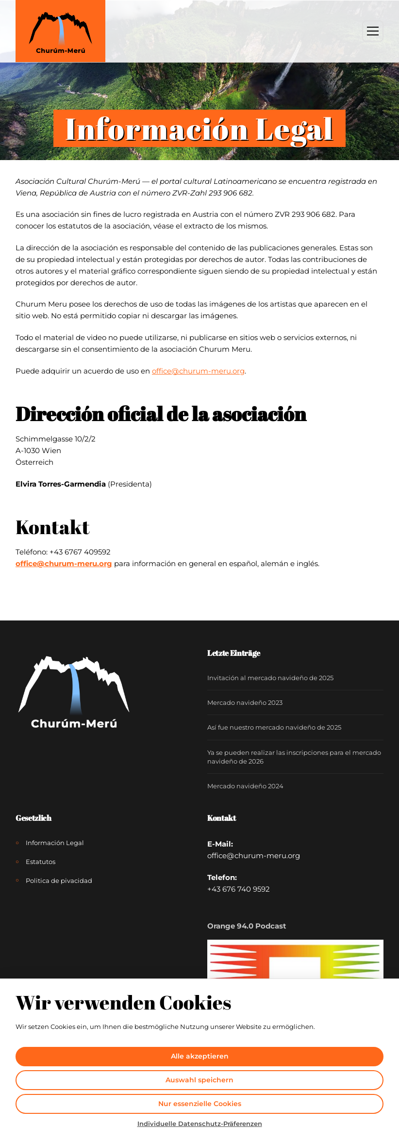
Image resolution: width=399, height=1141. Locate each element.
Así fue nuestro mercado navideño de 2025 (274, 727)
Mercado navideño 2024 (245, 786)
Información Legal (55, 843)
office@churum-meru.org (64, 563)
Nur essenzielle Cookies (199, 1103)
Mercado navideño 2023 (245, 702)
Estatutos (40, 861)
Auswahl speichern (199, 1080)
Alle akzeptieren (200, 1056)
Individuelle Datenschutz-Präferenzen (199, 1123)
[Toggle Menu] (372, 31)
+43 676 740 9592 (238, 889)
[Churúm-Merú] (60, 31)
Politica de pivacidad (59, 880)
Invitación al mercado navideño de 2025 (270, 678)
